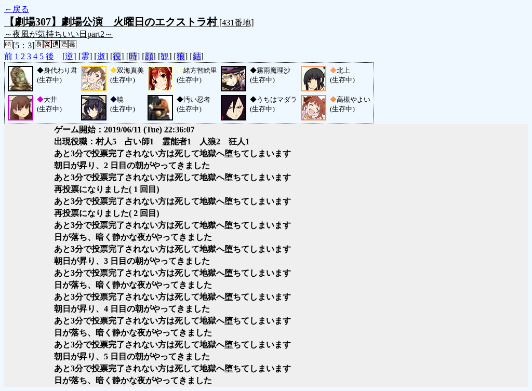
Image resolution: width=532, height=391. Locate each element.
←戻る (16, 9)
